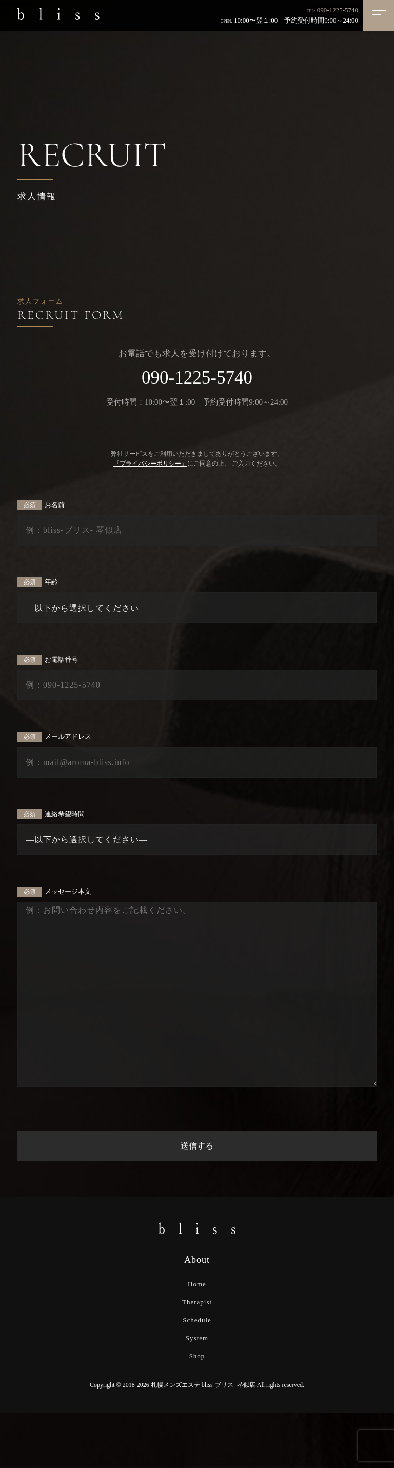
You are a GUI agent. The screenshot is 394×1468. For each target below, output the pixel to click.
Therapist (197, 1302)
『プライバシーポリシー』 (150, 463)
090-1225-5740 (197, 378)
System (197, 1338)
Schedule (197, 1320)
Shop (197, 1356)
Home (197, 1284)
